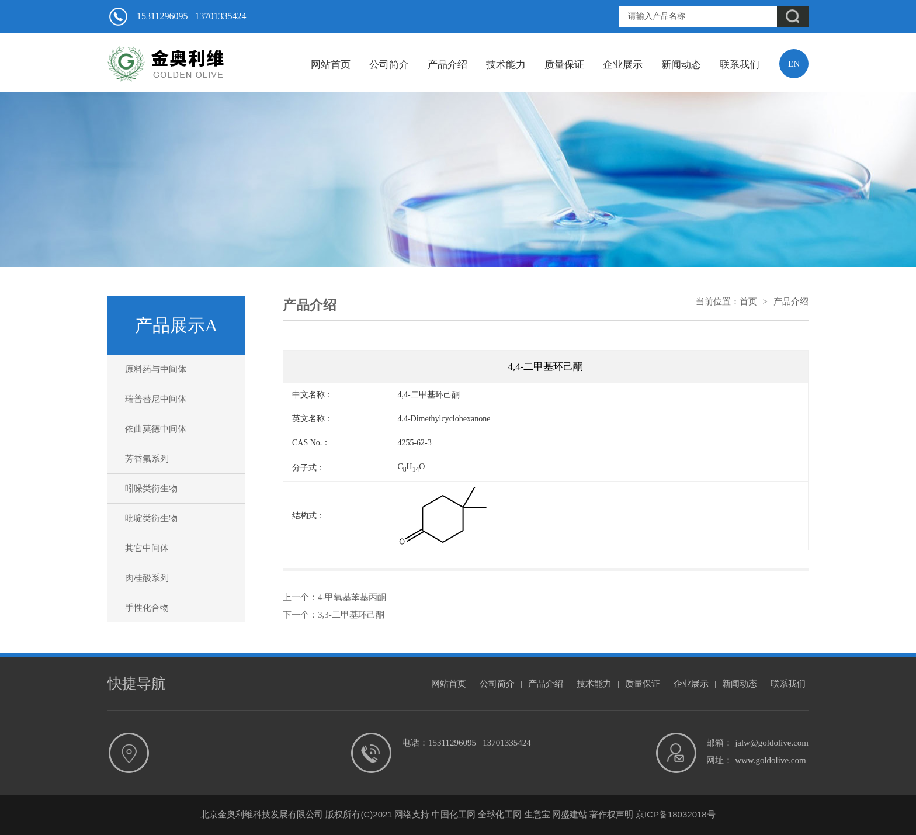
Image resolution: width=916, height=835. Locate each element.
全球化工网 (500, 814)
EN (794, 63)
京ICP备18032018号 (676, 814)
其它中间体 (147, 548)
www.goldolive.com (770, 760)
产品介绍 (447, 64)
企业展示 (623, 64)
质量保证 (564, 64)
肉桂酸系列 (147, 578)
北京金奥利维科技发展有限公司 (261, 814)
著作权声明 (611, 814)
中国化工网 (454, 814)
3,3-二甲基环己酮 (351, 614)
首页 (748, 301)
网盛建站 (569, 814)
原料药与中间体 (155, 369)
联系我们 (739, 64)
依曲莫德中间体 (155, 429)
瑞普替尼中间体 (155, 399)
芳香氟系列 (147, 458)
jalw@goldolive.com (772, 742)
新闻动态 (681, 64)
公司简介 (389, 64)
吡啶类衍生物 (151, 518)
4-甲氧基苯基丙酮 (352, 597)
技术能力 (506, 64)
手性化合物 (147, 607)
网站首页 (331, 64)
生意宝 (537, 814)
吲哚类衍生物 (151, 488)
